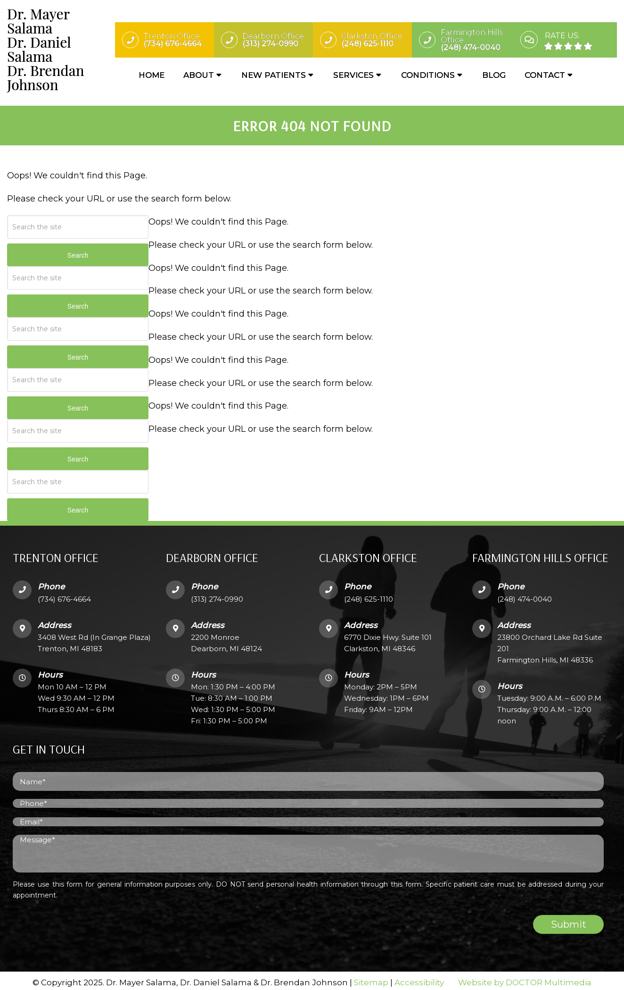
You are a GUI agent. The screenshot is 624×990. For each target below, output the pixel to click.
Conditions (428, 75)
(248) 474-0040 (524, 594)
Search (77, 251)
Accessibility (419, 978)
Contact (545, 75)
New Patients (273, 75)
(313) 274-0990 (217, 594)
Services (353, 75)
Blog (494, 75)
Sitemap (371, 978)
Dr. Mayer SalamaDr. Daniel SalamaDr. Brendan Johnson (45, 49)
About (198, 75)
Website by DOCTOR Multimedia (524, 978)
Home (151, 75)
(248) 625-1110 (368, 594)
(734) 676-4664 (64, 594)
